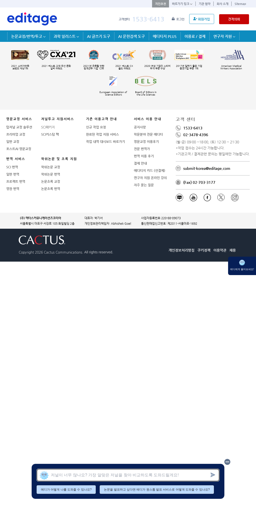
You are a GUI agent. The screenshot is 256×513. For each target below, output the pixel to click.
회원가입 (201, 19)
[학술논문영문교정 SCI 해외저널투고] (32, 18)
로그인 (178, 19)
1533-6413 (148, 19)
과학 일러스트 (66, 36)
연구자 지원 (224, 36)
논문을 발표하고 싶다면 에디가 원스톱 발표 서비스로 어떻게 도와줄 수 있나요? (157, 489)
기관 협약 (204, 3)
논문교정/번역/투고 (28, 36)
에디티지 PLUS (164, 36)
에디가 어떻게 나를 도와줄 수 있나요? (66, 489)
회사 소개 (222, 3)
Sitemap (240, 3)
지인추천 (160, 3)
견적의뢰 (234, 19)
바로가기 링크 (182, 3)
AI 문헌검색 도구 (131, 36)
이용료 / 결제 (194, 36)
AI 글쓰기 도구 (98, 36)
